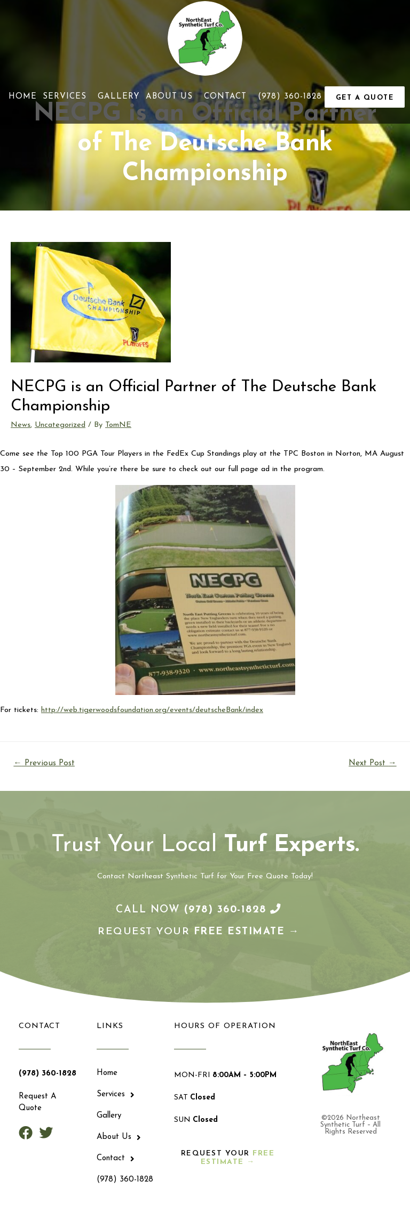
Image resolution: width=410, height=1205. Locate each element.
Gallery (119, 97)
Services (67, 97)
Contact (228, 97)
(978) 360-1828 (290, 97)
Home (23, 97)
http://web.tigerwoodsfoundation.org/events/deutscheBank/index (152, 712)
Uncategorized (60, 426)
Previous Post (44, 764)
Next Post (373, 764)
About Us (172, 97)
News (20, 426)
